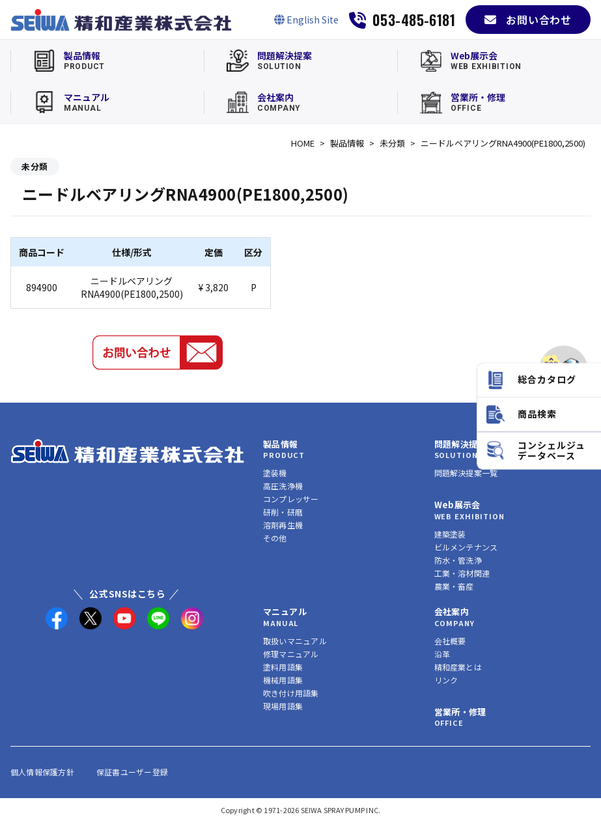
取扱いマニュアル (295, 640)
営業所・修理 (460, 712)
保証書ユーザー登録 (132, 771)
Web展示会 (457, 504)
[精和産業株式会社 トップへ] (127, 451)
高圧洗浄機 (283, 485)
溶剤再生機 (283, 524)
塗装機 (275, 472)
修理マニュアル (291, 653)
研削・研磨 (283, 511)
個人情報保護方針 (42, 771)
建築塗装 (450, 533)
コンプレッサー (291, 498)
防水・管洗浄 (458, 560)
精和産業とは (458, 666)
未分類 (392, 143)
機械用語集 (283, 679)
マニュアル (285, 611)
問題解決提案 (460, 444)
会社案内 (451, 611)
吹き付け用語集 (291, 692)
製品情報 (347, 143)
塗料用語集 (283, 666)
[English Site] (306, 19)
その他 (275, 537)
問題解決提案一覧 (466, 472)
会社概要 (450, 640)
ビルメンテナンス (466, 546)
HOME (302, 143)
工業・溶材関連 (462, 573)
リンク (446, 679)
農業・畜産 (454, 586)
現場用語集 (283, 705)
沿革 (442, 653)
